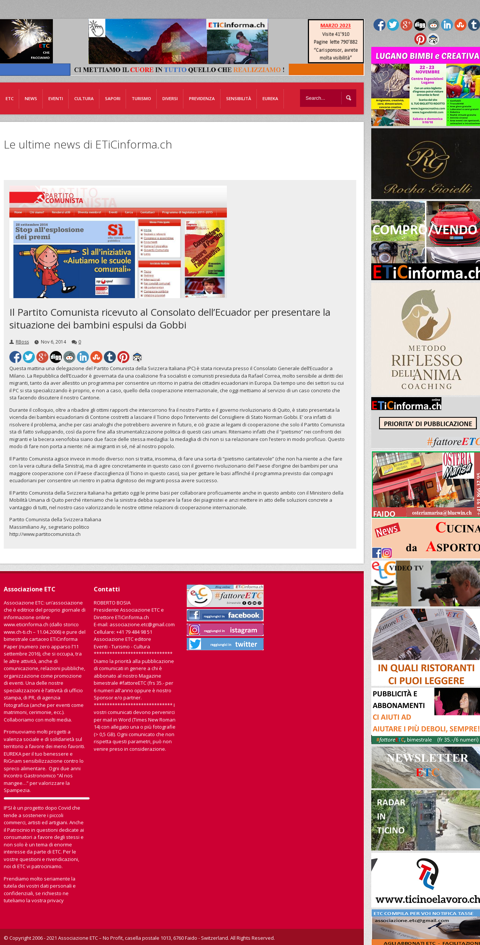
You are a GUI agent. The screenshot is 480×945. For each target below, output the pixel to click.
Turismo (141, 98)
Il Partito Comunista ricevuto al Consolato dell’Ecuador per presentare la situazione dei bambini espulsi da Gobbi (169, 318)
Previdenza (202, 98)
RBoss (22, 342)
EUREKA (270, 98)
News (31, 98)
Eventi (55, 98)
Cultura (84, 98)
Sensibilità (238, 98)
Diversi (170, 98)
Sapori (112, 98)
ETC (10, 98)
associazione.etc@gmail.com (142, 624)
